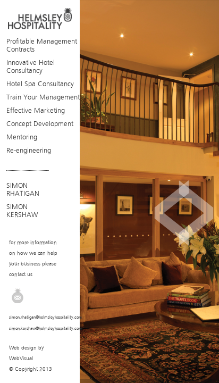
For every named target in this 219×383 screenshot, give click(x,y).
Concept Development (39, 124)
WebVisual (21, 358)
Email (17, 295)
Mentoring (21, 137)
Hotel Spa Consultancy (40, 84)
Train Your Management (43, 97)
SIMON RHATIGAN (22, 189)
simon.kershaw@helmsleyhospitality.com (45, 328)
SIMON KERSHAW (22, 211)
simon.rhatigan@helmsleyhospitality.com (45, 317)
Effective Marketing (35, 110)
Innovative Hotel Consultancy (30, 66)
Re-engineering (28, 150)
